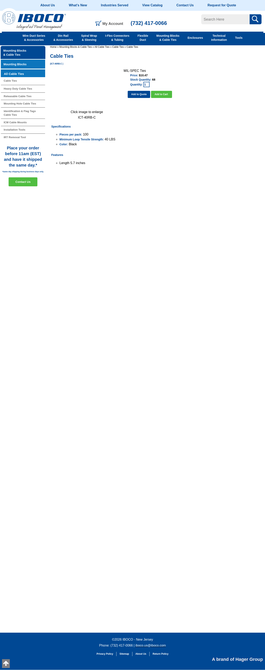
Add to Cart (161, 94)
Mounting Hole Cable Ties (20, 103)
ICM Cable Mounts (15, 122)
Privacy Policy (105, 653)
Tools (239, 37)
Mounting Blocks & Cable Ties (167, 37)
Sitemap (124, 653)
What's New (78, 5)
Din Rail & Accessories (63, 37)
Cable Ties (118, 47)
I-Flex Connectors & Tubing (117, 37)
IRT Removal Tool (15, 137)
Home (53, 47)
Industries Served (114, 5)
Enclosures (195, 37)
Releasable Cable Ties (17, 96)
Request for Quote (222, 5)
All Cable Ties (101, 47)
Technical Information (219, 37)
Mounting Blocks (15, 64)
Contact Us (184, 5)
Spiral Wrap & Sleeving (89, 37)
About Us (47, 5)
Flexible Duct (143, 37)
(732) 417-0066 (149, 23)
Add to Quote (139, 94)
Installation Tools (14, 129)
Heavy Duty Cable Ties (18, 88)
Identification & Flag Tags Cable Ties (20, 113)
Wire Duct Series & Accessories (33, 37)
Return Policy (160, 653)
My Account (112, 24)
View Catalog (152, 5)
